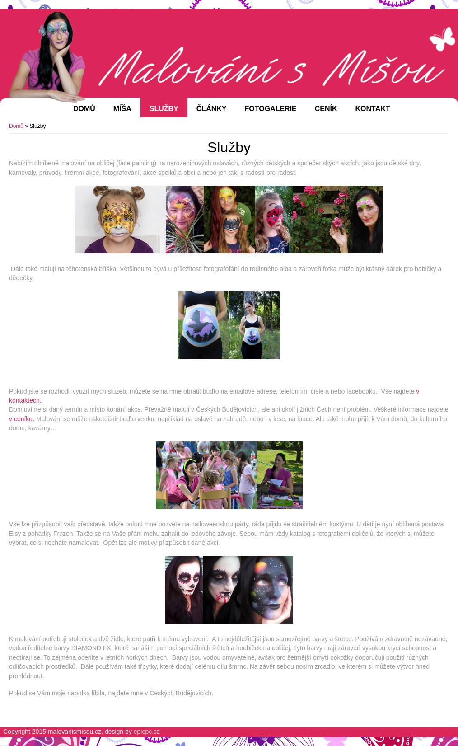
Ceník (326, 109)
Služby (164, 109)
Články (211, 109)
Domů (84, 109)
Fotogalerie (271, 109)
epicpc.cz (147, 731)
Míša (122, 109)
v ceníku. (21, 418)
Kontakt (372, 109)
